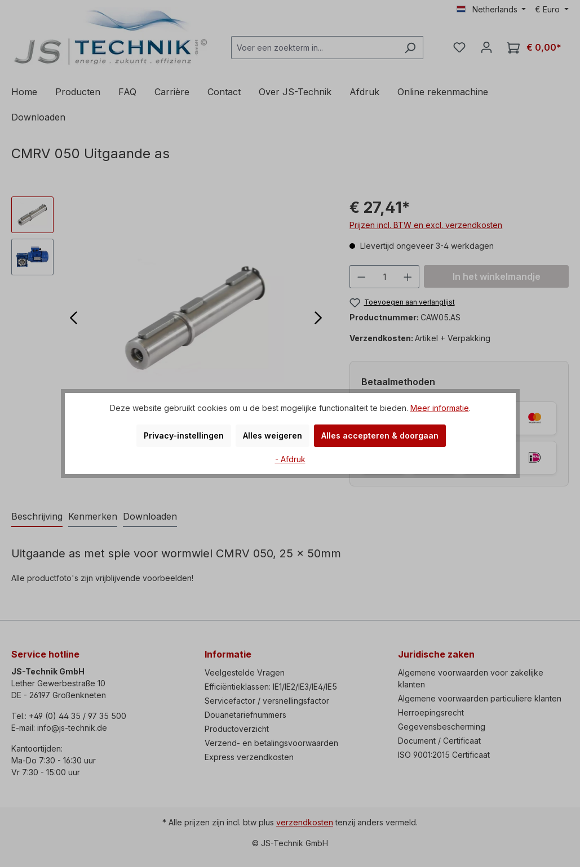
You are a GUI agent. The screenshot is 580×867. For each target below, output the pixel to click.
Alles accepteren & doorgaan (380, 435)
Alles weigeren (272, 435)
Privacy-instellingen (184, 435)
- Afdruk (290, 459)
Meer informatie (439, 408)
